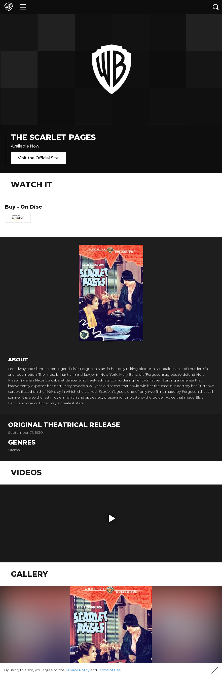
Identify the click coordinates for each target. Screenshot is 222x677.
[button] (112, 518)
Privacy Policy (77, 670)
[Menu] (22, 7)
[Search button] (215, 7)
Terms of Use (109, 670)
